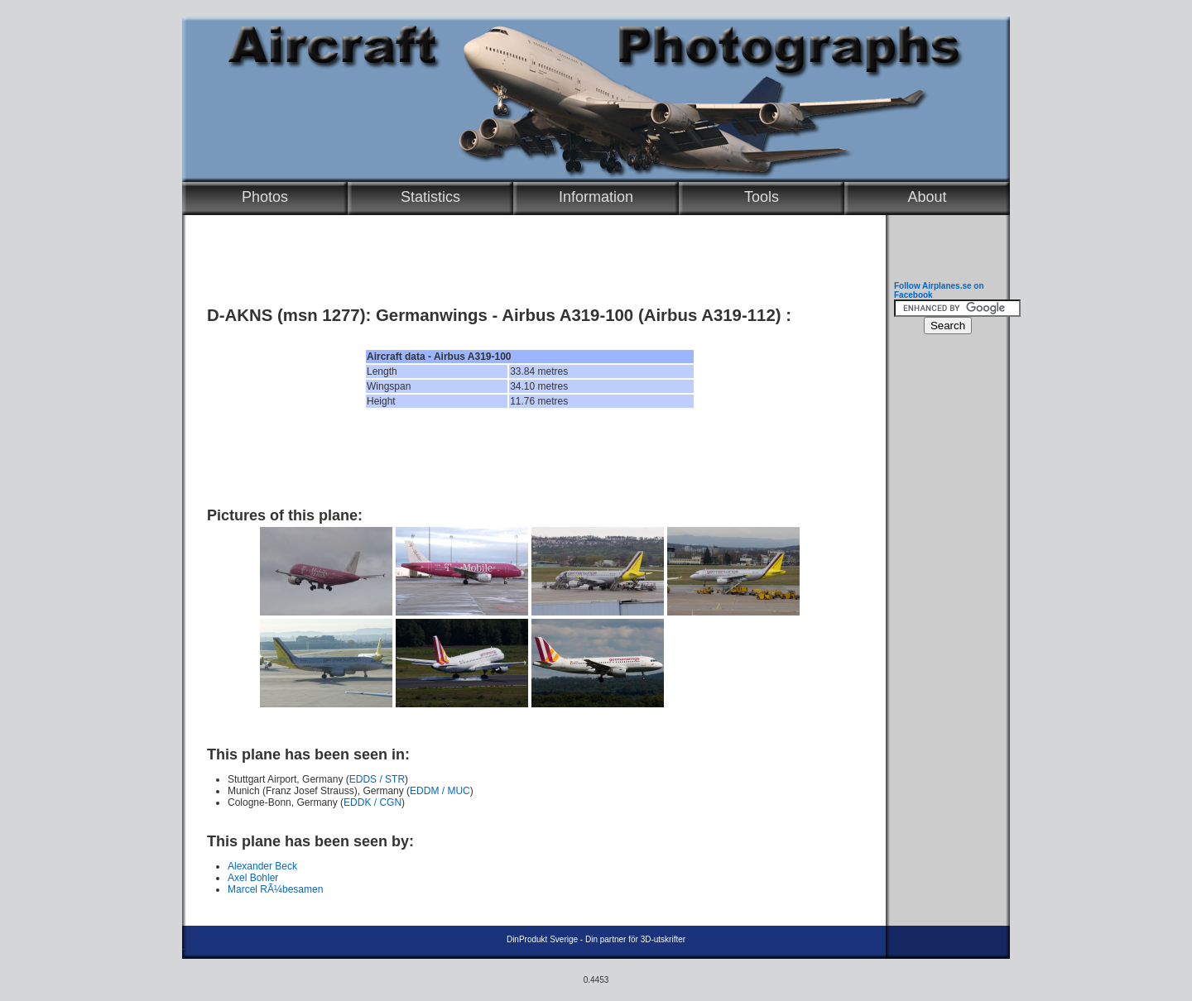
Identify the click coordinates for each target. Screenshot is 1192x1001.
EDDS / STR (377, 779)
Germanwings (432, 315)
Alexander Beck (262, 866)
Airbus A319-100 (567, 315)
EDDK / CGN (372, 802)
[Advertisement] (529, 457)
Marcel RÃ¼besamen (275, 889)
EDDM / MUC (440, 791)
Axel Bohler (253, 878)
